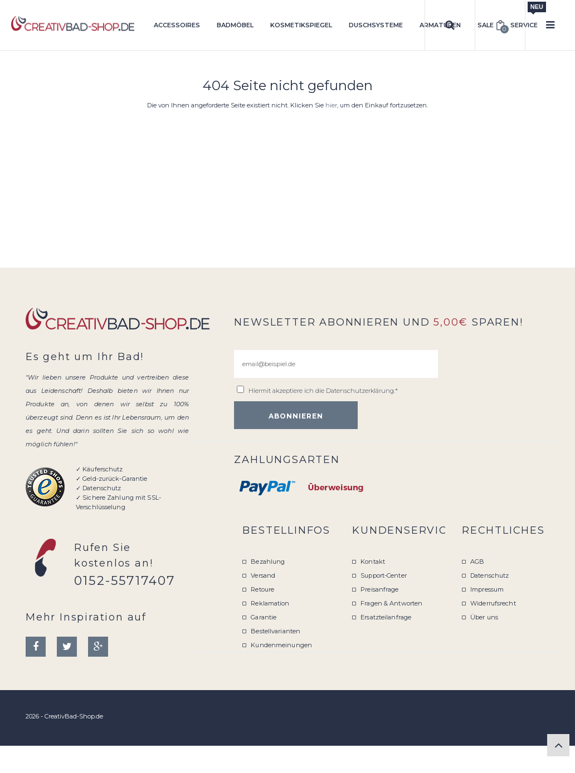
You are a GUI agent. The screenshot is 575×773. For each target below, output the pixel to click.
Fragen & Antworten (391, 603)
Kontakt (372, 561)
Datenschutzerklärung (360, 391)
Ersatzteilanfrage (385, 617)
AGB (477, 561)
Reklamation (270, 603)
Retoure (262, 589)
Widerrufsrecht (493, 603)
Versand (263, 575)
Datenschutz (489, 575)
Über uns (484, 617)
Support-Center (383, 575)
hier (331, 105)
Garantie (263, 617)
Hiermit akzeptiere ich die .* (323, 391)
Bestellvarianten (275, 631)
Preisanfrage (379, 589)
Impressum (487, 589)
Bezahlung (268, 561)
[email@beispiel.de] (336, 364)
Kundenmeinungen (281, 645)
